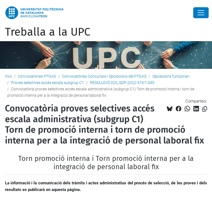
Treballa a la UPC (47, 32)
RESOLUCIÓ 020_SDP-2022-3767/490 (122, 82)
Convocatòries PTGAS (37, 76)
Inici (8, 76)
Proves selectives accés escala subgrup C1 (47, 82)
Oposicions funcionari (171, 76)
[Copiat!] (204, 109)
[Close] (201, 12)
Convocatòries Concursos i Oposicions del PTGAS (104, 76)
